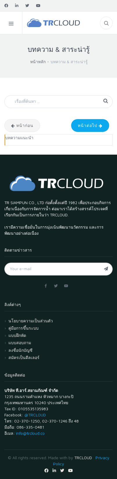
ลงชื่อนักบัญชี (20, 350)
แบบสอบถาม (19, 342)
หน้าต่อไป (90, 125)
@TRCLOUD (35, 414)
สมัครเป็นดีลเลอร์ (23, 357)
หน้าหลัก (38, 61)
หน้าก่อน (22, 125)
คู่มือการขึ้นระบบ (23, 328)
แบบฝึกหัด (17, 335)
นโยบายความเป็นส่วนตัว (30, 320)
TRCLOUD (83, 457)
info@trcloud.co (30, 433)
